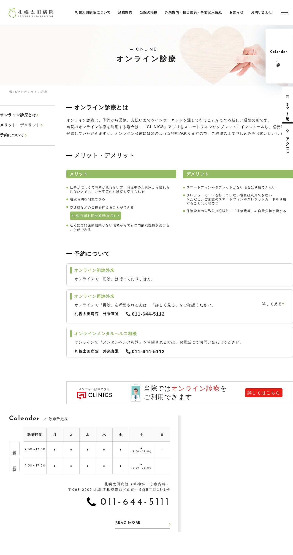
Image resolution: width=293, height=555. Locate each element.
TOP (14, 92)
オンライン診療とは (18, 115)
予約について (12, 135)
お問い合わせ (261, 12)
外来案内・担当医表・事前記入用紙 (193, 12)
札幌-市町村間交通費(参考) (95, 215)
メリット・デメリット (20, 125)
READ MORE (128, 523)
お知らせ (236, 12)
